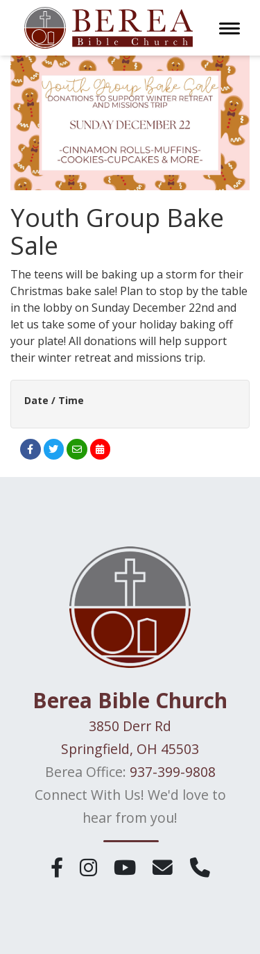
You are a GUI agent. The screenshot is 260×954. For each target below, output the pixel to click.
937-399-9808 (173, 771)
